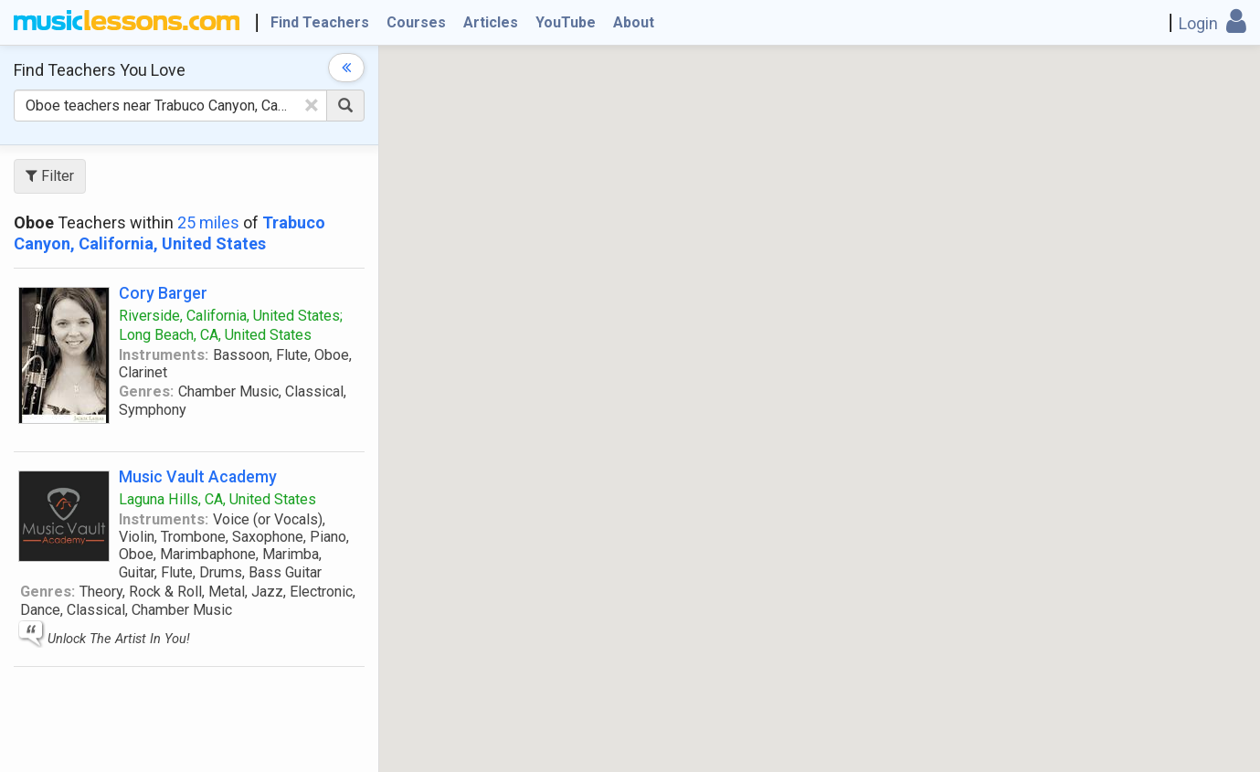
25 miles (208, 222)
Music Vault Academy (198, 476)
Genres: (146, 391)
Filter (50, 176)
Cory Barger (163, 292)
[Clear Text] (311, 105)
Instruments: (163, 355)
